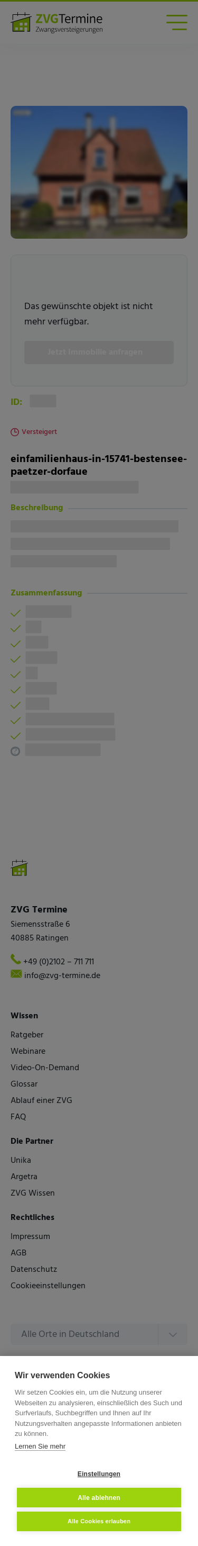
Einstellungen (99, 1474)
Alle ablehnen (99, 1498)
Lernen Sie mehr (40, 1446)
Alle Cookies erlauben (99, 1521)
